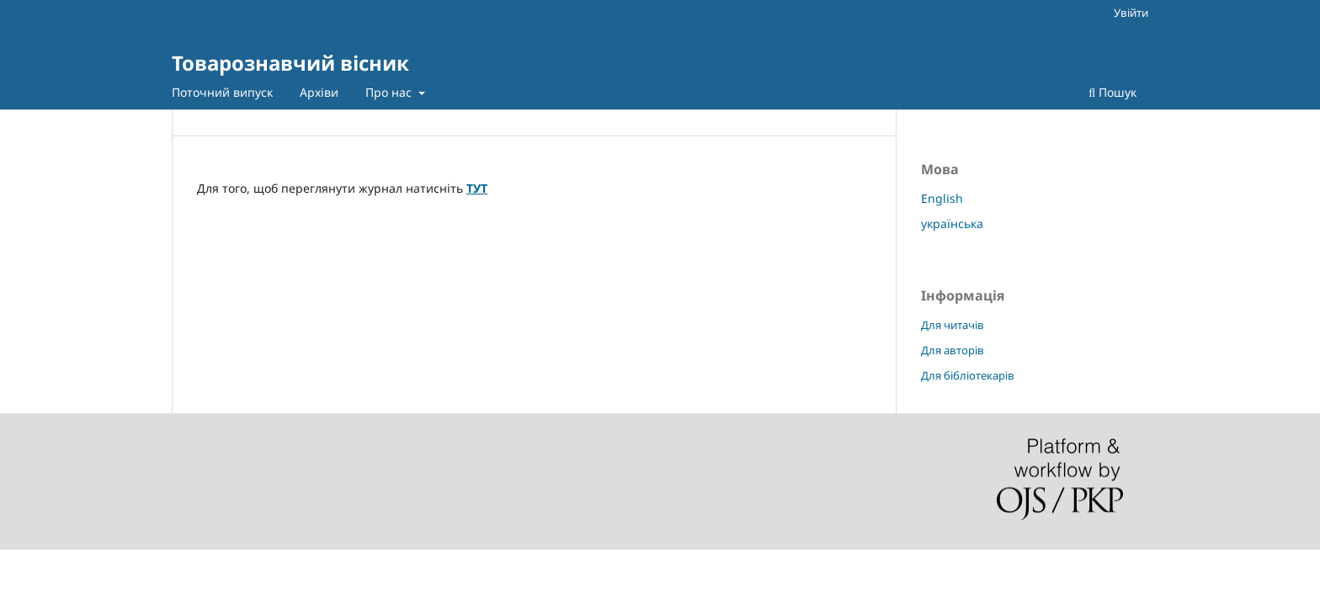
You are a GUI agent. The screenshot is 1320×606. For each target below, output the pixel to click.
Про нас (390, 92)
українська (952, 223)
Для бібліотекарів (967, 375)
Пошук (1112, 92)
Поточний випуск (222, 92)
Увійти (1131, 12)
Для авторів (952, 350)
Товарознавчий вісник (290, 63)
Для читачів (952, 324)
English (942, 198)
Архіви (319, 92)
